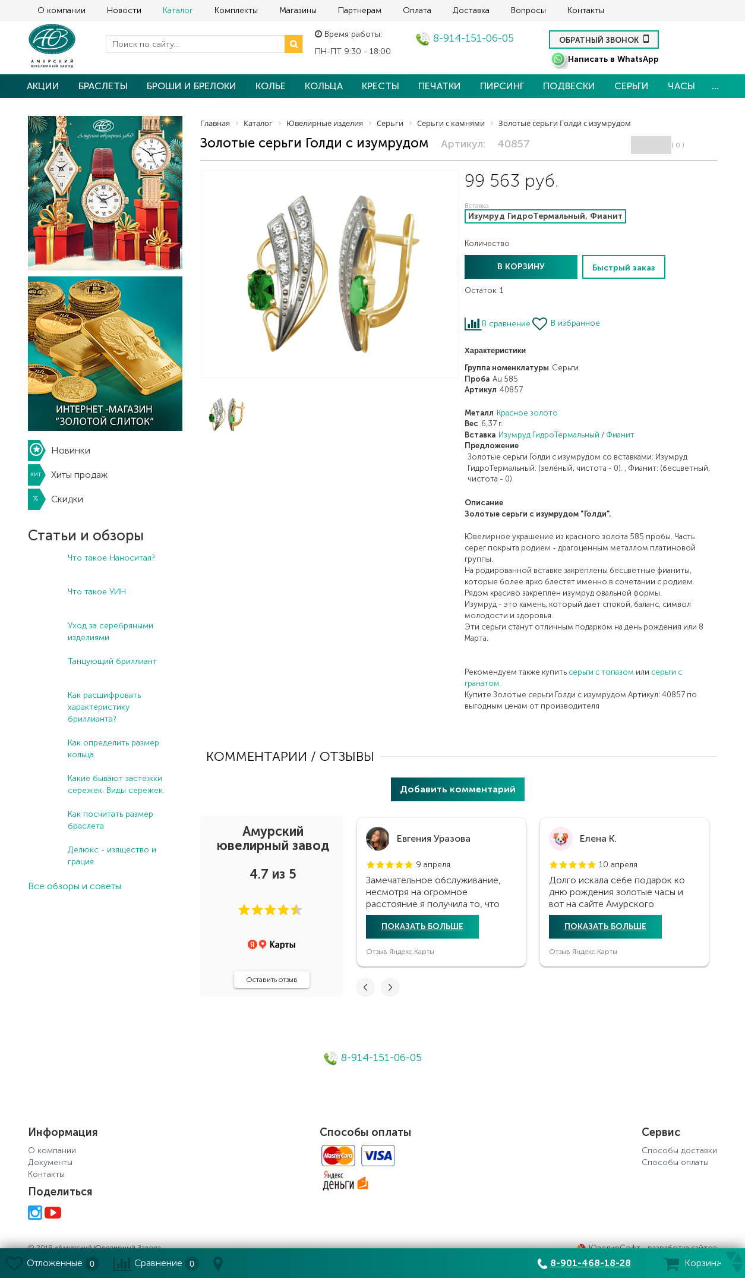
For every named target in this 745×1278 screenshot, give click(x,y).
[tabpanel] (441, 892)
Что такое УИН (97, 592)
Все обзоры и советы (74, 886)
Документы (50, 1162)
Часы (681, 86)
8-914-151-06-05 (464, 38)
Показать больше (422, 926)
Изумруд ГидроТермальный (548, 434)
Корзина (702, 1262)
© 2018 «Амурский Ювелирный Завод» (94, 1248)
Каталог (178, 10)
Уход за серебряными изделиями (110, 632)
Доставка (471, 10)
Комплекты (236, 10)
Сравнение (158, 1262)
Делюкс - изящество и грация (112, 856)
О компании (61, 10)
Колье (270, 86)
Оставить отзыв (272, 979)
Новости (124, 10)
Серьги (631, 86)
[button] (244, 910)
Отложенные (55, 1262)
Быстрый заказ (623, 268)
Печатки (439, 86)
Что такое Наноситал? (111, 558)
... (715, 86)
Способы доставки (679, 1150)
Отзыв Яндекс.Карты (400, 952)
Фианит (620, 434)
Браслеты (103, 86)
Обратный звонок (604, 39)
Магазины (298, 10)
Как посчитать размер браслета (110, 820)
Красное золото (527, 412)
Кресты (380, 86)
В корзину (521, 267)
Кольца (324, 86)
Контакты (585, 10)
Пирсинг (502, 86)
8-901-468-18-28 (590, 1262)
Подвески (569, 86)
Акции (43, 86)
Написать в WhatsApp (604, 59)
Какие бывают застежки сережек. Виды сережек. (116, 784)
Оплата (417, 10)
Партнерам (359, 10)
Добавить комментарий (458, 789)
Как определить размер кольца (113, 749)
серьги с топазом (601, 672)
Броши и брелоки (191, 86)
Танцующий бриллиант (112, 661)
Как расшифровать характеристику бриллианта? (104, 707)
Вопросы (528, 10)
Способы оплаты (675, 1162)
